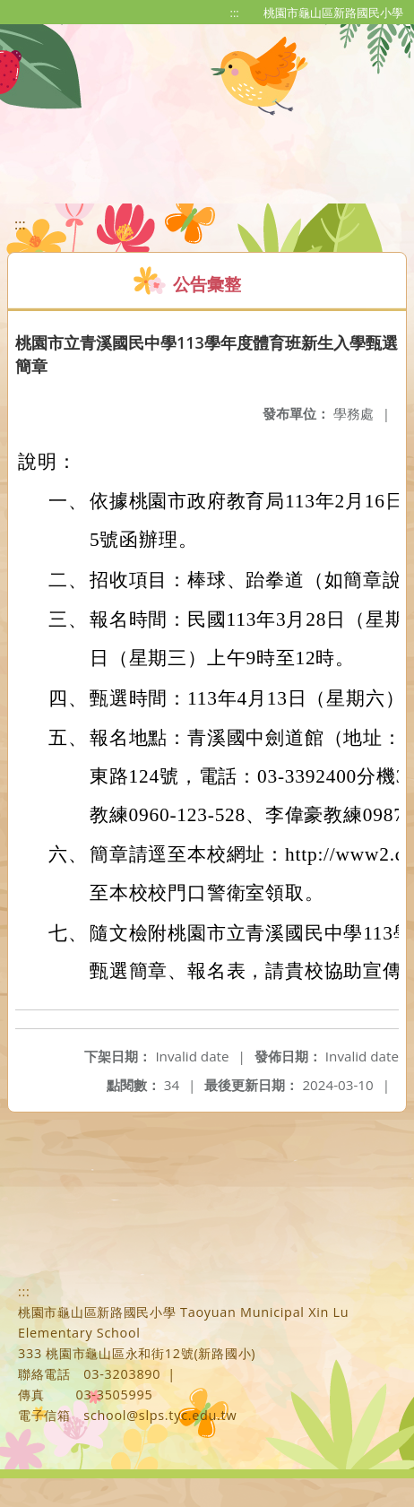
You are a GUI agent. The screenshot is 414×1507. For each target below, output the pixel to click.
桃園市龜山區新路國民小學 (333, 12)
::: (234, 12)
